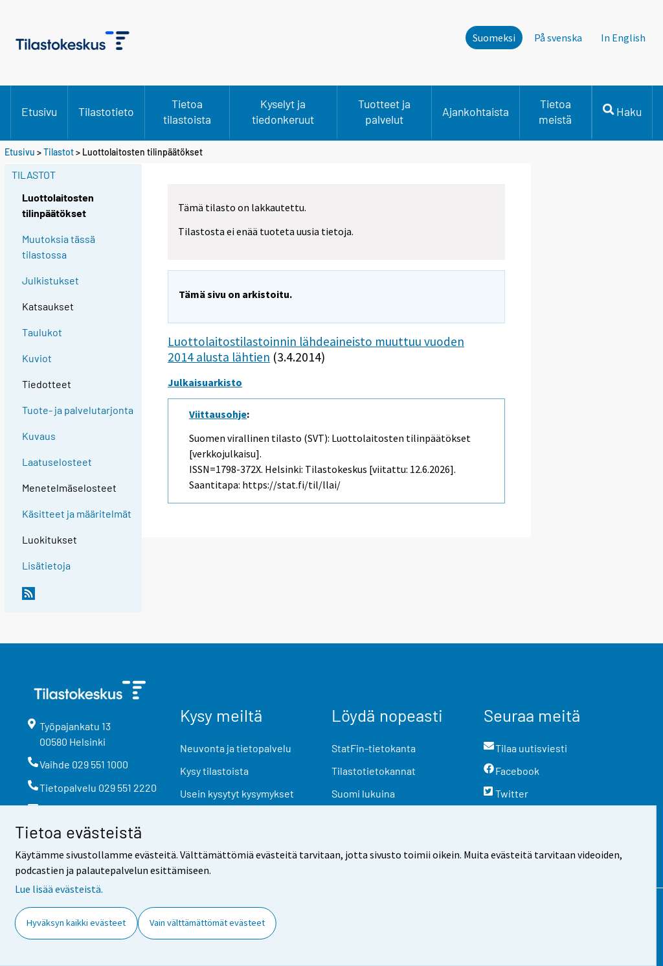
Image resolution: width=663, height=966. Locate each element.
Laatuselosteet (57, 461)
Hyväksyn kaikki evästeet (76, 922)
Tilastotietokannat (374, 771)
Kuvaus (39, 436)
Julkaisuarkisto (205, 382)
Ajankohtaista (475, 111)
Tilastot (58, 151)
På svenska (558, 37)
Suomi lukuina (363, 793)
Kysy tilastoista (214, 771)
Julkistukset (50, 280)
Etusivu (39, 111)
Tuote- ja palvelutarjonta (77, 410)
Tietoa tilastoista (187, 111)
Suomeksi (494, 37)
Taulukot (42, 332)
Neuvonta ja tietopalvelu (235, 748)
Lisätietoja (46, 565)
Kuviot (37, 358)
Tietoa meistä (555, 111)
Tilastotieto (106, 111)
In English (623, 37)
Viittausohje (218, 414)
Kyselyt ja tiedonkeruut (283, 111)
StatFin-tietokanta (374, 748)
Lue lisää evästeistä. (59, 888)
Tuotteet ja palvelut (384, 111)
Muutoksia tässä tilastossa (58, 246)
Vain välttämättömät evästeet (207, 922)
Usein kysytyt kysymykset (237, 793)
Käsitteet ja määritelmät (76, 513)
